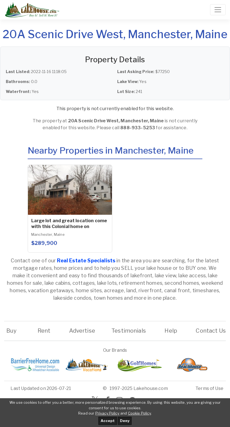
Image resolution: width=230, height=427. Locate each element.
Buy (11, 330)
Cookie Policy (139, 413)
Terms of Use (209, 388)
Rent (44, 330)
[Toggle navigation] (218, 9)
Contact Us (211, 330)
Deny (124, 420)
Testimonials (128, 330)
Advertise (82, 330)
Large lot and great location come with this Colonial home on (69, 223)
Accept (108, 420)
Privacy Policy (107, 413)
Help (170, 330)
